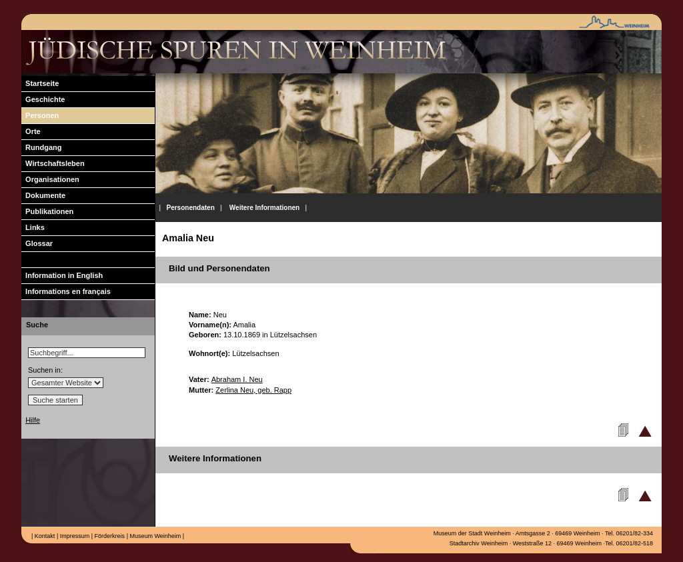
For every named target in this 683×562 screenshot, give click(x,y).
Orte (31, 131)
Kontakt (44, 536)
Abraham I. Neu (237, 379)
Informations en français (66, 291)
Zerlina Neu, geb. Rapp (253, 390)
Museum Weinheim (154, 536)
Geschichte (43, 99)
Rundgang (41, 147)
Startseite (40, 83)
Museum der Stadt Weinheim (472, 533)
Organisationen (50, 179)
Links (33, 227)
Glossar (37, 243)
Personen (40, 115)
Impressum (73, 536)
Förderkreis (109, 536)
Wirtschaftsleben (53, 163)
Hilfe (32, 420)
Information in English (62, 275)
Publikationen (47, 211)
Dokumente (43, 195)
